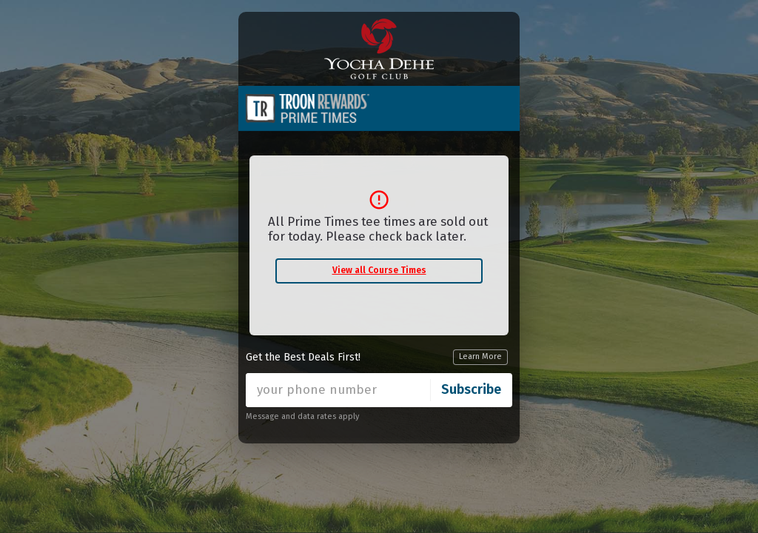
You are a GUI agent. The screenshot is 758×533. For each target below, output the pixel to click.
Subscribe (471, 389)
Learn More (480, 356)
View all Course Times (379, 270)
